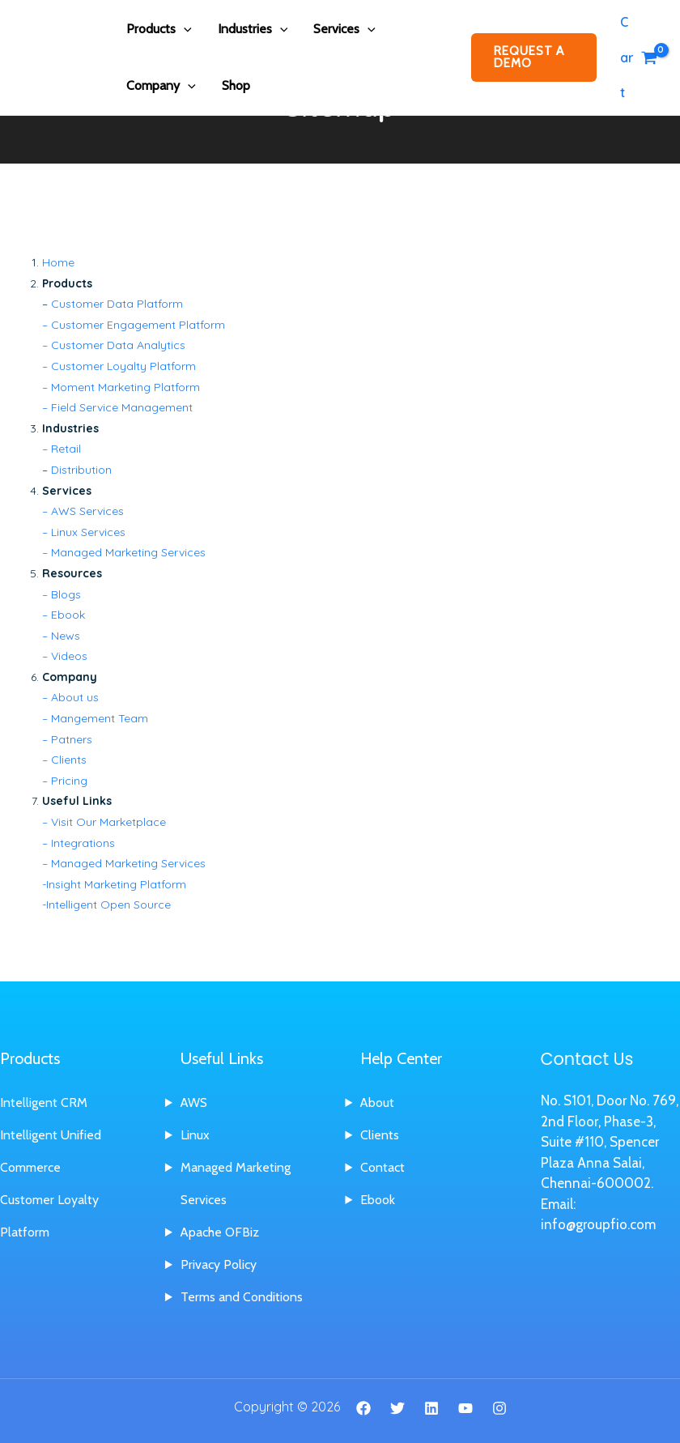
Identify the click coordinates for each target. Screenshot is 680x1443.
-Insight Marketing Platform (114, 884)
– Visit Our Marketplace (104, 822)
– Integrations (78, 843)
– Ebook (63, 614)
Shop (236, 85)
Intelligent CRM (43, 1102)
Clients (379, 1135)
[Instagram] (499, 1408)
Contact (382, 1167)
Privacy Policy (219, 1264)
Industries (253, 28)
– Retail (61, 448)
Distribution (81, 469)
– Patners (67, 739)
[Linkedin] (431, 1408)
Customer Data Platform (117, 303)
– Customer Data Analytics (113, 345)
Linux (195, 1135)
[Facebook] (363, 1408)
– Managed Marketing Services (124, 552)
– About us (70, 697)
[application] (184, 28)
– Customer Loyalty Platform (119, 366)
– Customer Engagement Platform (133, 324)
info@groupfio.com (598, 1224)
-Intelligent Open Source (106, 904)
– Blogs (61, 594)
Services (344, 28)
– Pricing (64, 780)
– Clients (64, 759)
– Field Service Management (117, 407)
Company (161, 85)
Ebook (377, 1199)
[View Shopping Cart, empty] (638, 57)
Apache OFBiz (220, 1232)
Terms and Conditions (242, 1297)
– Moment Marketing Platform (121, 387)
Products (159, 28)
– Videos (64, 656)
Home (58, 262)
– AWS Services (83, 511)
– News (61, 635)
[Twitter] (397, 1408)
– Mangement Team (95, 718)
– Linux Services (83, 532)
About (377, 1102)
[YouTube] (465, 1408)
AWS (194, 1102)
